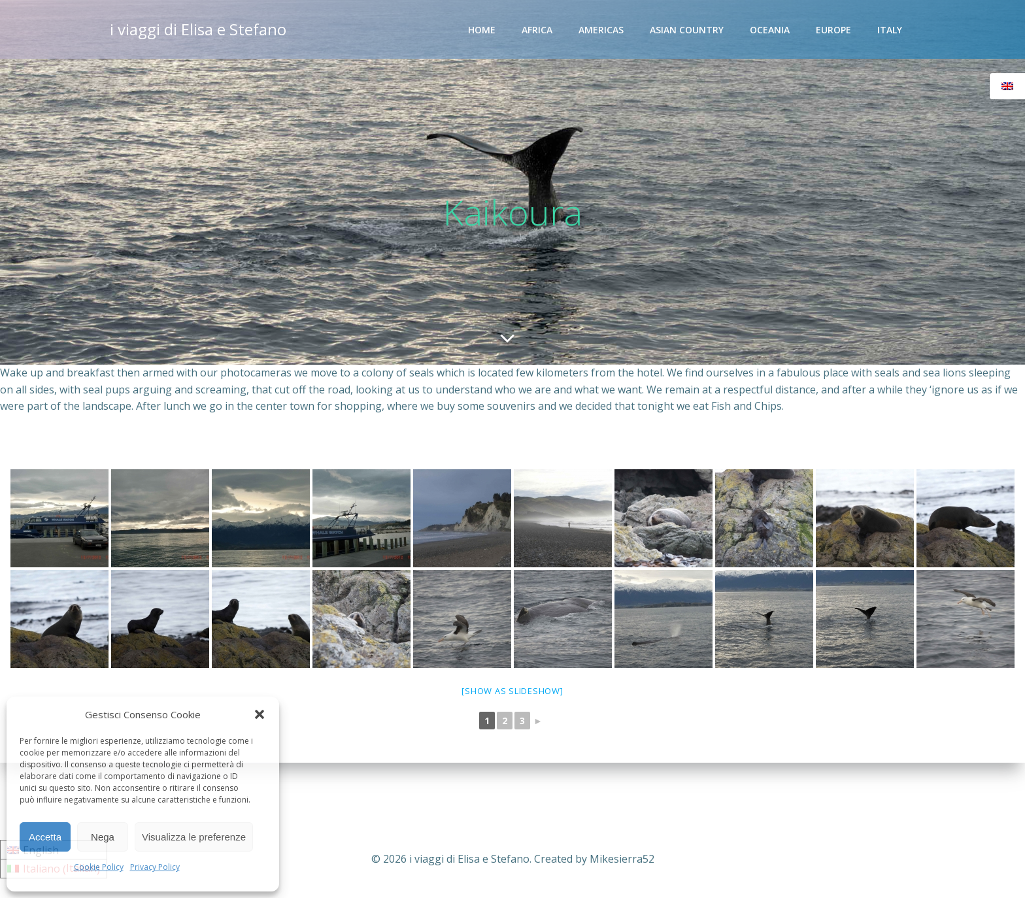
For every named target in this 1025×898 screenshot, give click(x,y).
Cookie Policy (99, 867)
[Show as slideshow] (512, 691)
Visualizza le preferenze (194, 836)
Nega (102, 836)
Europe (833, 30)
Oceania (770, 30)
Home (482, 30)
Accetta (45, 836)
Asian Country (687, 30)
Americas (601, 30)
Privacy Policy (155, 867)
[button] (259, 714)
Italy (889, 30)
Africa (537, 30)
